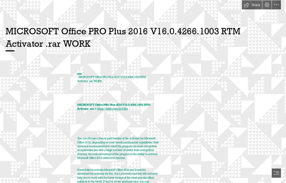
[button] (252, 4)
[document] (143, 91)
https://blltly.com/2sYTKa (112, 108)
